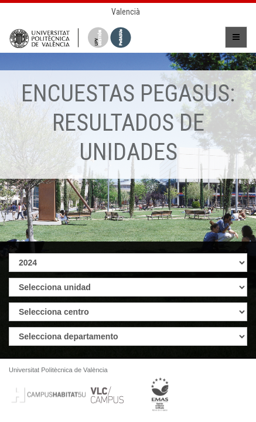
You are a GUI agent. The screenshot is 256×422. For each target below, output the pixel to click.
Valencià (125, 11)
